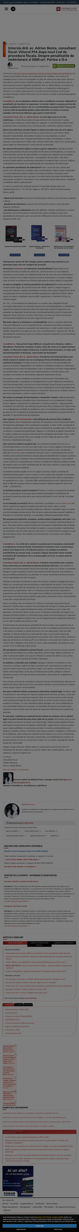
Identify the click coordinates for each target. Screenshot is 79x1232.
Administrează (21, 1229)
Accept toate (40, 1226)
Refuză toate (58, 1229)
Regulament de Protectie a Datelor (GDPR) (49, 1217)
